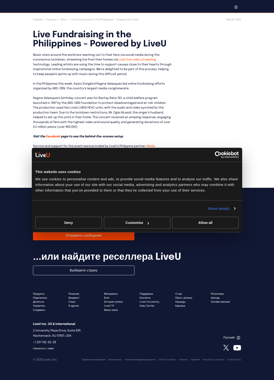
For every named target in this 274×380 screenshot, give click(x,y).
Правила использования (93, 360)
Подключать (40, 298)
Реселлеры (217, 294)
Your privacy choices (213, 360)
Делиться (38, 302)
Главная (38, 19)
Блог (64, 19)
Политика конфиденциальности (140, 360)
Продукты (38, 294)
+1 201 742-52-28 (44, 342)
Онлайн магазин (220, 302)
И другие (73, 306)
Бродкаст (73, 298)
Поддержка (146, 294)
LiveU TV (109, 306)
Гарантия (195, 360)
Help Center (147, 306)
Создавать (39, 310)
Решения (73, 294)
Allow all (205, 223)
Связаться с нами (43, 348)
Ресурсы (52, 19)
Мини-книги (111, 310)
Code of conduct (167, 360)
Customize (137, 223)
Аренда (215, 298)
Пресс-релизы (183, 298)
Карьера (180, 306)
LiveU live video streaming (137, 59)
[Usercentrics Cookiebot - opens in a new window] (218, 154)
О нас (178, 294)
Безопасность (115, 360)
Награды (180, 302)
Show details (219, 209)
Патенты (183, 360)
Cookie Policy (234, 360)
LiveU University (149, 302)
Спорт (72, 302)
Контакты (145, 298)
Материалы (111, 294)
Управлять (39, 306)
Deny (68, 223)
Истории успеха (113, 302)
